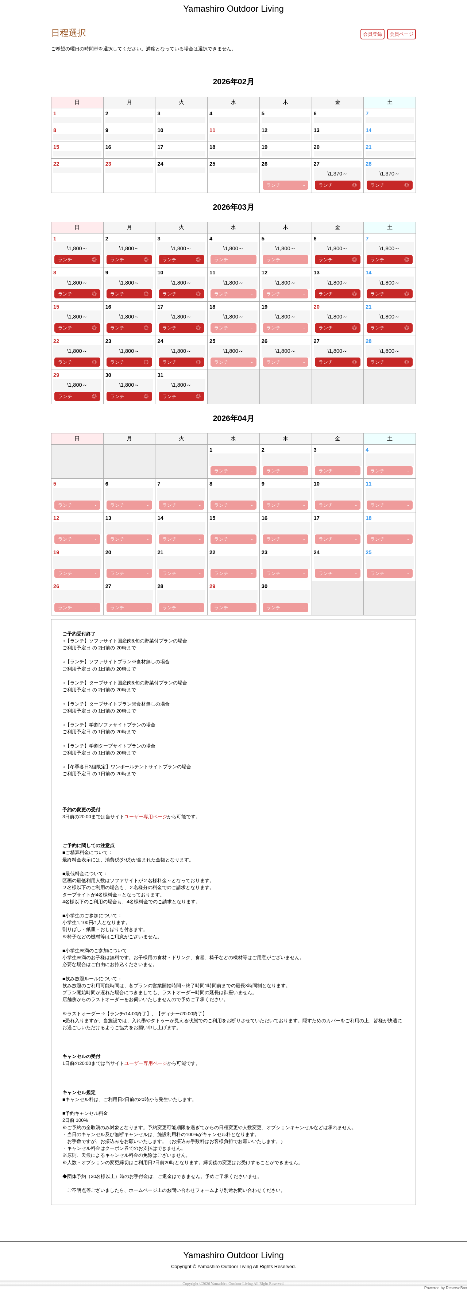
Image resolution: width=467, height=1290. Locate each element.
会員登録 (372, 34)
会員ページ (401, 34)
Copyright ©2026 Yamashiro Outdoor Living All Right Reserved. (233, 1284)
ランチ (285, 185)
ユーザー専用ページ (145, 816)
